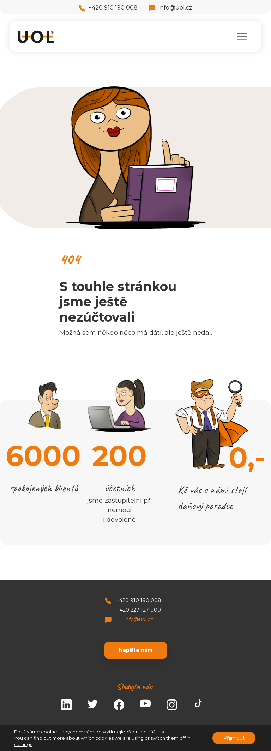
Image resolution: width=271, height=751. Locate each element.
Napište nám (135, 650)
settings (23, 744)
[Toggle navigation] (242, 36)
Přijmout (234, 738)
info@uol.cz (170, 7)
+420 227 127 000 (138, 610)
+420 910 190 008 (108, 7)
